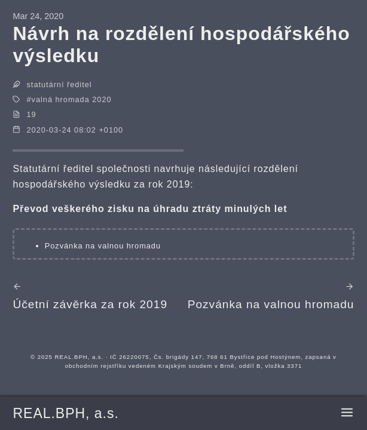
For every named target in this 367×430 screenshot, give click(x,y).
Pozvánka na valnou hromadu (103, 245)
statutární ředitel (59, 84)
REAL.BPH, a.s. (65, 413)
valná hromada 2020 (72, 99)
